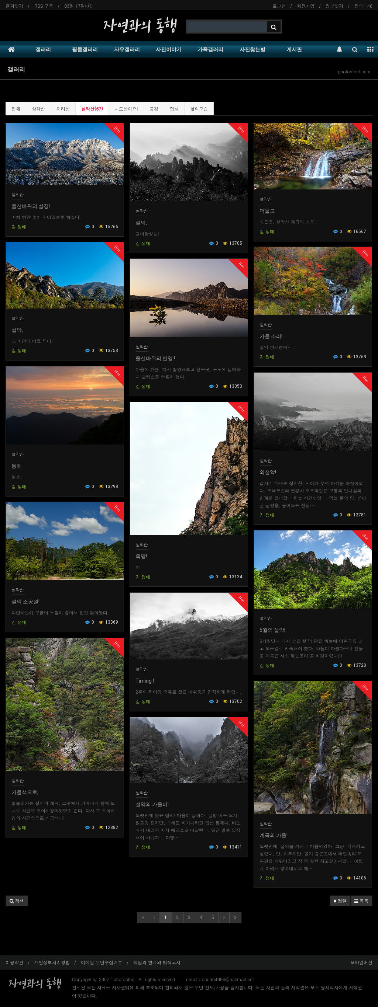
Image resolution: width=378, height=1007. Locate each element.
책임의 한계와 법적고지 (157, 962)
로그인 (279, 6)
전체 (15, 108)
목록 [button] (361, 901)
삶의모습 (199, 108)
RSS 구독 (43, 6)
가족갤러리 (210, 49)
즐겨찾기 (14, 6)
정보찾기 (334, 6)
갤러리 (43, 49)
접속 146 (363, 6)
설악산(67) (92, 108)
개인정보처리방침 (52, 962)
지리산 (63, 108)
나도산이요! (126, 108)
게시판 (294, 49)
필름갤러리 (85, 49)
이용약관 (14, 962)
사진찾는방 (252, 49)
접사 (174, 108)
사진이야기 (169, 49)
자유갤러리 (127, 49)
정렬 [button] (340, 901)
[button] (17, 900)
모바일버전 (361, 962)
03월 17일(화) (78, 6)
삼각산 (38, 108)
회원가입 (306, 6)
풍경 (154, 108)
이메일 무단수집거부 (101, 962)
